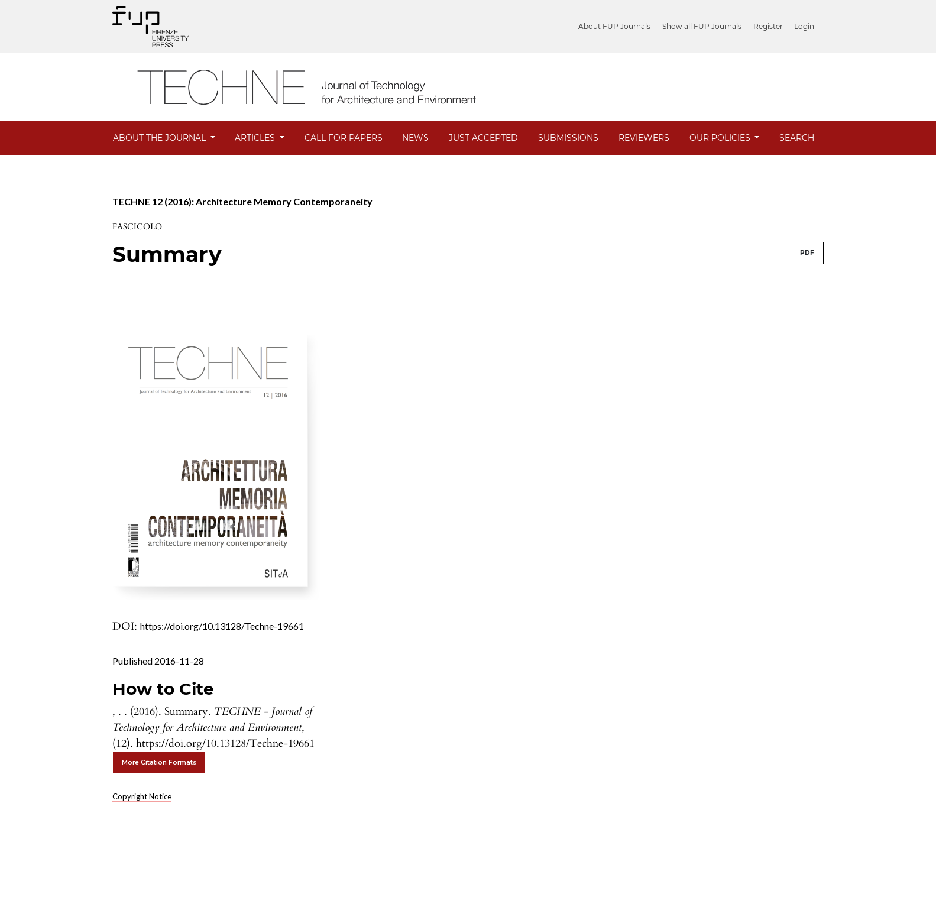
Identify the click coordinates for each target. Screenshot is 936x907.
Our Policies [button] (721, 137)
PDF (807, 253)
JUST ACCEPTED (483, 137)
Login (804, 26)
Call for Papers (344, 137)
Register (769, 26)
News (415, 137)
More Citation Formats (159, 762)
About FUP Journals (619, 26)
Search (796, 137)
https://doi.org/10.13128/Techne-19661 (222, 625)
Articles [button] (256, 137)
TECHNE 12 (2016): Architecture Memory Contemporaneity (242, 201)
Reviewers (643, 137)
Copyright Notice (141, 796)
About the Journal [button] (160, 137)
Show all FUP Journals (704, 26)
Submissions (568, 137)
